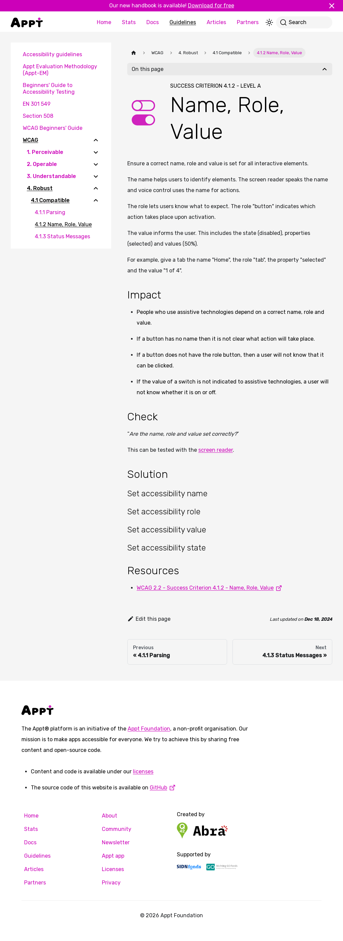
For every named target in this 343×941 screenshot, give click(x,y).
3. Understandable (51, 176)
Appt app (113, 856)
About (109, 815)
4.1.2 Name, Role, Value (63, 224)
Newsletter (116, 842)
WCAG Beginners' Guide (52, 128)
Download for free (211, 5)
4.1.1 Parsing (50, 212)
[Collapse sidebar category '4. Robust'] (95, 188)
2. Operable (42, 164)
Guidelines (182, 22)
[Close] (334, 5)
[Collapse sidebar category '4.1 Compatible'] (95, 200)
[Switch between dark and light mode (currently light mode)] (269, 22)
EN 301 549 (37, 104)
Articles (216, 22)
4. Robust (40, 188)
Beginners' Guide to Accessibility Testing (49, 88)
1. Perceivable (45, 152)
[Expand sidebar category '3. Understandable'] (95, 176)
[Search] (304, 22)
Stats (129, 22)
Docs (152, 22)
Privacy (111, 882)
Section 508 (38, 116)
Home (104, 22)
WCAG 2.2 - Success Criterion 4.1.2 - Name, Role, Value (210, 588)
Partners (248, 22)
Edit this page (148, 619)
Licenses (113, 869)
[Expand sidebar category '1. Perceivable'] (95, 152)
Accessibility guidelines (52, 54)
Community (116, 829)
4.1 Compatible (50, 200)
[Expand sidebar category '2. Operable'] (95, 164)
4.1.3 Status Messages (62, 236)
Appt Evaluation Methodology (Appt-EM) (60, 69)
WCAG (30, 140)
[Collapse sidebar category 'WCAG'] (95, 140)
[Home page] (133, 53)
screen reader (215, 450)
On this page (147, 69)
